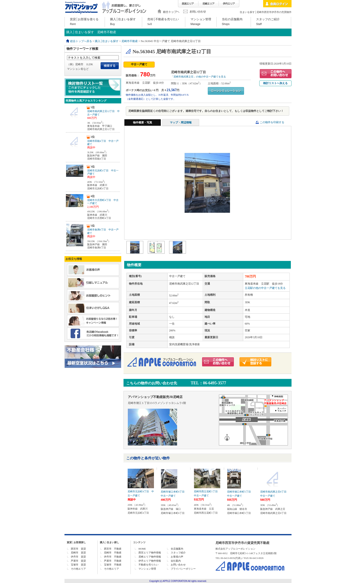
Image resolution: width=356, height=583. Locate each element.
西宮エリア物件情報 (149, 552)
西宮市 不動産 (112, 548)
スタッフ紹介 (178, 552)
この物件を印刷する (272, 122)
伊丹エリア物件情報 (149, 560)
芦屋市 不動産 (112, 560)
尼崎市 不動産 (112, 552)
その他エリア (78, 568)
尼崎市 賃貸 (78, 552)
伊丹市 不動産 (112, 556)
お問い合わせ (178, 564)
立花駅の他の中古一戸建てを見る (265, 288)
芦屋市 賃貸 (78, 560)
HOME (142, 548)
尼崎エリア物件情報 (149, 556)
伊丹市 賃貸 (78, 556)
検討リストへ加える (275, 83)
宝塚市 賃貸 (78, 564)
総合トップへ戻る (81, 41)
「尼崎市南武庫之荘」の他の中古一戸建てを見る (198, 76)
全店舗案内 (177, 548)
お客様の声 (177, 556)
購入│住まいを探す (107, 41)
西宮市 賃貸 (78, 548)
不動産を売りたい (148, 564)
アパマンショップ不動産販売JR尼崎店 (155, 397)
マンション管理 (147, 568)
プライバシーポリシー (183, 568)
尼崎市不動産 (129, 41)
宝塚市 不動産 (112, 564)
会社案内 (176, 560)
